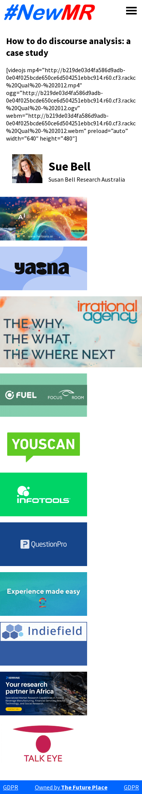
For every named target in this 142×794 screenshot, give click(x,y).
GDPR (10, 787)
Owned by (71, 787)
